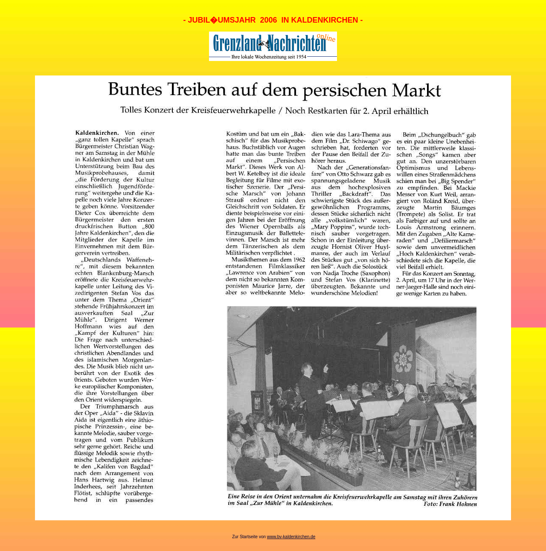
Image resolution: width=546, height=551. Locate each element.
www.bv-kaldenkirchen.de (291, 536)
